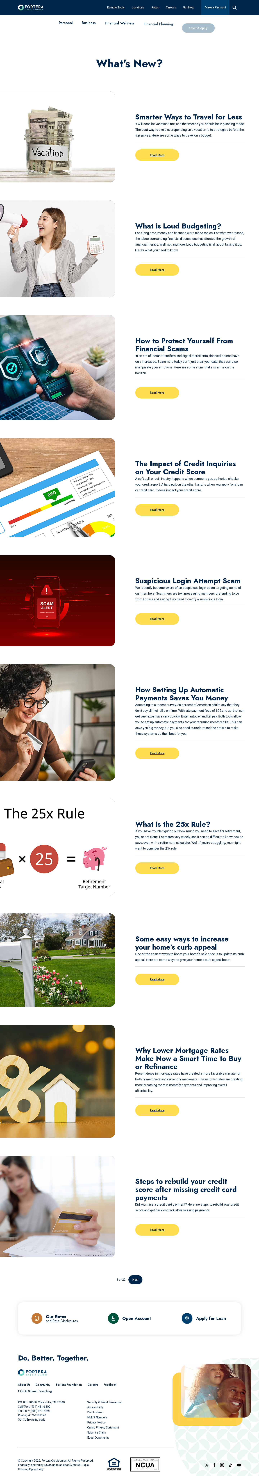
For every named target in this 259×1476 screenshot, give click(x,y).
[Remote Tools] (115, 7)
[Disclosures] (95, 1412)
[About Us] (24, 1385)
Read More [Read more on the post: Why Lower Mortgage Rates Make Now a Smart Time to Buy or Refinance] (157, 1110)
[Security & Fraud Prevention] (104, 1402)
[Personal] (66, 24)
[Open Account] (129, 1318)
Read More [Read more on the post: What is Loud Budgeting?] (157, 270)
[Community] (43, 1385)
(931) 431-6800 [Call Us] (40, 1406)
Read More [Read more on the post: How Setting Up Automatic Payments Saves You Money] (157, 753)
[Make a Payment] (215, 7)
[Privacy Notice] (96, 1422)
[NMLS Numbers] (97, 1417)
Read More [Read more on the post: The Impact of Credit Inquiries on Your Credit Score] (157, 510)
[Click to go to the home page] (31, 7)
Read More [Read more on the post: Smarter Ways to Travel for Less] (157, 155)
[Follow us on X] (206, 1465)
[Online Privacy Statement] (103, 1427)
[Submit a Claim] (96, 1432)
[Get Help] (189, 7)
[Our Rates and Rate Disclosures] (55, 1318)
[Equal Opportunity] (98, 1437)
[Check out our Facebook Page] (214, 1465)
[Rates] (155, 7)
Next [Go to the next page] (135, 1280)
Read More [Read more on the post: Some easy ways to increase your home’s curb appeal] (157, 979)
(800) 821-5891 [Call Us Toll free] (40, 1411)
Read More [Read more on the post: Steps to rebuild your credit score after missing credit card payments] (157, 1230)
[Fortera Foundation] (69, 1385)
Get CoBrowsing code (31, 1419)
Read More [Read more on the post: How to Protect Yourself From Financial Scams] (157, 393)
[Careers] (171, 7)
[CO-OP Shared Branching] (35, 1391)
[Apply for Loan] (204, 1318)
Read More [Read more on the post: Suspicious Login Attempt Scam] (157, 619)
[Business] (89, 26)
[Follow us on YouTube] (239, 1465)
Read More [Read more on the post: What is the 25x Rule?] (157, 868)
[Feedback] (110, 1385)
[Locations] (138, 7)
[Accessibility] (95, 1407)
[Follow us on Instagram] (222, 1465)
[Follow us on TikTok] (230, 1465)
